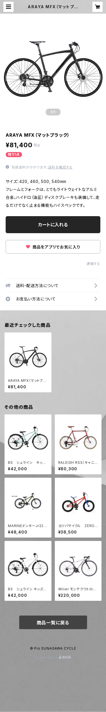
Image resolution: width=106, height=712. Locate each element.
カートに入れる (53, 224)
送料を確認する (60, 167)
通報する (93, 264)
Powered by (53, 657)
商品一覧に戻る (53, 622)
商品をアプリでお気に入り (53, 247)
